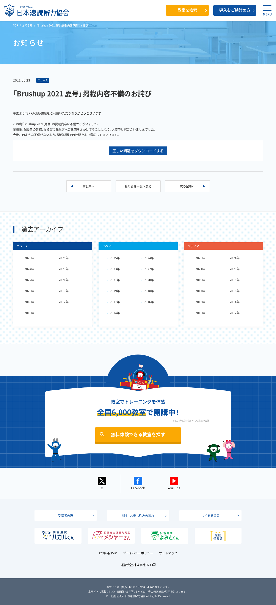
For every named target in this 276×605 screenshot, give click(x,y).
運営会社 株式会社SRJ (136, 565)
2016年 (28, 313)
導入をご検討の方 (234, 10)
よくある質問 (210, 515)
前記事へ (89, 186)
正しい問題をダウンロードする (138, 150)
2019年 (62, 291)
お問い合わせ (108, 553)
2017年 (62, 302)
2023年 (62, 269)
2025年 (62, 258)
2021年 (62, 280)
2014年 (113, 313)
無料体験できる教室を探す (138, 434)
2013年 (199, 313)
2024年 (28, 269)
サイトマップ (168, 553)
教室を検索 (187, 10)
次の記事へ (187, 186)
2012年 (233, 313)
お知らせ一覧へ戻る (138, 186)
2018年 (28, 302)
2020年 (28, 291)
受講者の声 (65, 515)
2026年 (28, 258)
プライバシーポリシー (138, 553)
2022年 (28, 280)
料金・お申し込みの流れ (138, 515)
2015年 (199, 302)
